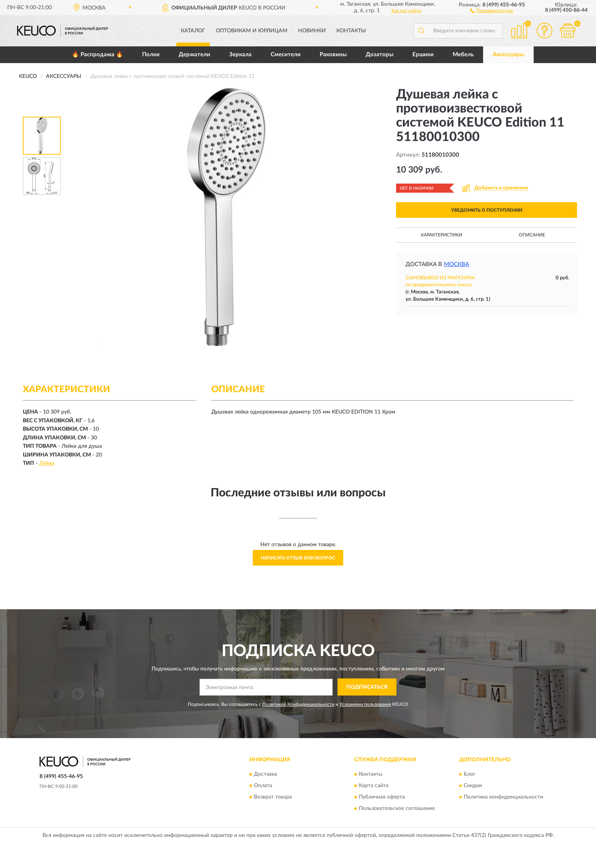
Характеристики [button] (441, 235)
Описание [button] (532, 235)
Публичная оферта (382, 797)
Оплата (263, 786)
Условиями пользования (365, 704)
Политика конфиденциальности (503, 797)
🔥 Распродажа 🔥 (97, 54)
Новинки (312, 30)
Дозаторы (379, 54)
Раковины (333, 54)
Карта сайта (373, 786)
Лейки (46, 463)
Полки (151, 54)
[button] (491, 10)
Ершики (423, 54)
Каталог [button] (193, 30)
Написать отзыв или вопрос (298, 558)
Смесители (286, 54)
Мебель (463, 54)
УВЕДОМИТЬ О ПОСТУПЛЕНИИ (486, 210)
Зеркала (240, 54)
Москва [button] (456, 264)
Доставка (265, 774)
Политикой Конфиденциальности (298, 704)
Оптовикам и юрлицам (251, 30)
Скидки (473, 786)
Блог (470, 774)
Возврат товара (273, 797)
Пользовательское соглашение (397, 808)
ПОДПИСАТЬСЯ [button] (367, 687)
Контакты (351, 30)
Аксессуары (508, 54)
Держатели (194, 54)
